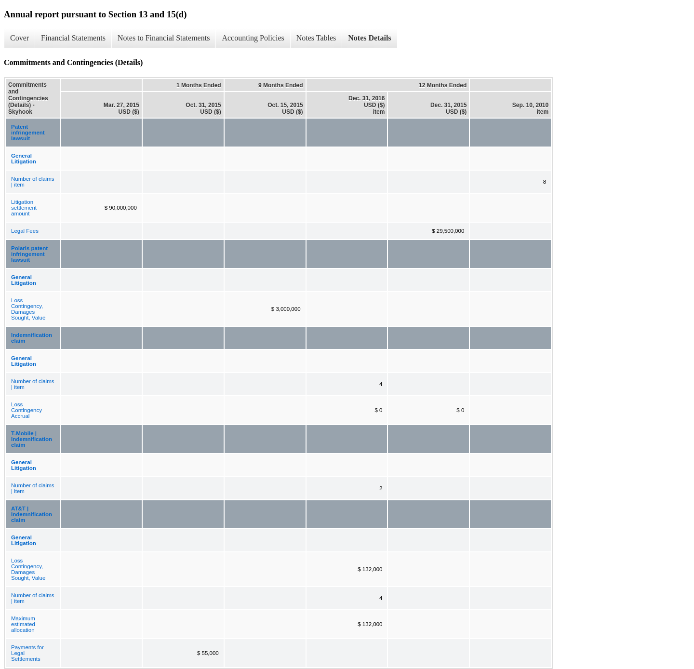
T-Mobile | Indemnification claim (31, 439)
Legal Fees (25, 231)
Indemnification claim (31, 338)
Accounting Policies (253, 38)
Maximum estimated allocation (23, 624)
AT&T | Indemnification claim (31, 514)
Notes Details (369, 38)
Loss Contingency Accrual (26, 410)
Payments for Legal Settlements (27, 653)
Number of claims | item (32, 181)
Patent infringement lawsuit (28, 132)
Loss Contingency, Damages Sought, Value (28, 309)
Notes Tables (316, 38)
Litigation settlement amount (24, 207)
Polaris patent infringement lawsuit (29, 254)
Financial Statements (73, 38)
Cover (19, 38)
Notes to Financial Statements (164, 38)
